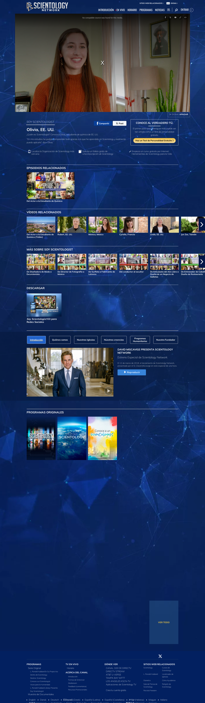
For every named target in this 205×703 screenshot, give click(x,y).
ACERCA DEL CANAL (77, 672)
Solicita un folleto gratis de (97, 152)
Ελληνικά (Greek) (71, 699)
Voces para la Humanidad (40, 684)
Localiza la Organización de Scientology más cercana (52, 152)
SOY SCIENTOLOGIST (40, 122)
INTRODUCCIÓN (106, 10)
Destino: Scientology (38, 678)
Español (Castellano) (115, 699)
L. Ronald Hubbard (151, 674)
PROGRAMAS (146, 10)
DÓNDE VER (111, 664)
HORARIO (132, 10)
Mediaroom (72, 683)
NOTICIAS (160, 10)
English (32, 699)
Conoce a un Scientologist (40, 681)
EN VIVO (121, 10)
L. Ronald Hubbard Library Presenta (44, 688)
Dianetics (147, 680)
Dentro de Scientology (38, 675)
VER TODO (164, 622)
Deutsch (55, 699)
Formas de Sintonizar (76, 680)
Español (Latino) (92, 699)
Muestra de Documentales (41, 694)
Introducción (72, 676)
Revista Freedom (150, 690)
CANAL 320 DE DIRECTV (118, 668)
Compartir (103, 123)
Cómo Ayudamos (168, 680)
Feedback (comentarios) (77, 686)
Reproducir (131, 372)
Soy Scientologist (37, 691)
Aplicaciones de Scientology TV (121, 684)
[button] (202, 224)
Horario (70, 668)
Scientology (148, 668)
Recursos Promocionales (77, 690)
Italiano (163, 699)
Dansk (43, 699)
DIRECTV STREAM (115, 671)
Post (119, 123)
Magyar (152, 699)
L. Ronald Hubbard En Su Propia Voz (44, 671)
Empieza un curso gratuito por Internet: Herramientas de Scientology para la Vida (152, 152)
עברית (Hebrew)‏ (136, 699)
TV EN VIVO (72, 664)
